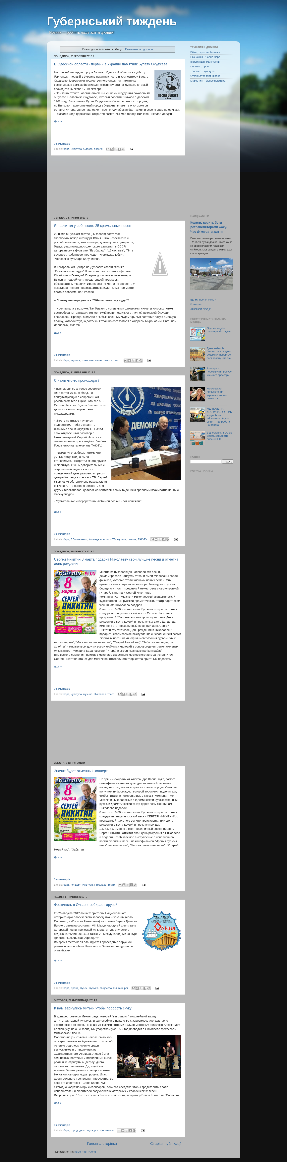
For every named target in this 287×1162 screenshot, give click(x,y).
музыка (75, 360)
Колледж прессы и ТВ (102, 539)
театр (116, 360)
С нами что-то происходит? (76, 380)
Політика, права (200, 66)
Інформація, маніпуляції (205, 61)
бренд (75, 988)
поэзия (98, 148)
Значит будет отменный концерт (81, 771)
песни (98, 360)
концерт (76, 884)
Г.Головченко (79, 539)
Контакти (195, 304)
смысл (108, 360)
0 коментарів (62, 143)
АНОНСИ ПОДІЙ (200, 309)
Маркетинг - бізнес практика (207, 80)
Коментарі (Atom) (85, 1151)
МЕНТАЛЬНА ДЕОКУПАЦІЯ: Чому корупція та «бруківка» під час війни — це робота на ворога (219, 416)
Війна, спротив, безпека (205, 52)
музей (83, 988)
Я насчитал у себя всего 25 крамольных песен (92, 226)
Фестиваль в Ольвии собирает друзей (85, 905)
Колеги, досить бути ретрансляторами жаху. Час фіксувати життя (208, 227)
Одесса (88, 148)
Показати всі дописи (139, 49)
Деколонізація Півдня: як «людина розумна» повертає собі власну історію (219, 353)
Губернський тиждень (112, 21)
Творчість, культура (202, 71)
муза (90, 1130)
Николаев (88, 360)
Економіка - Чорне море (205, 56)
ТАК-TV (142, 539)
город (74, 1130)
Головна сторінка (102, 1143)
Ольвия (118, 988)
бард (66, 148)
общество (106, 988)
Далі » (58, 121)
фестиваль (107, 1130)
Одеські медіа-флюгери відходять (219, 330)
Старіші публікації (165, 1143)
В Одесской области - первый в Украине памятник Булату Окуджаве (110, 64)
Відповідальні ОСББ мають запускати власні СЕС (219, 436)
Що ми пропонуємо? (203, 299)
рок (126, 988)
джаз (82, 1130)
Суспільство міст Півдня (205, 75)
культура (76, 148)
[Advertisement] (117, 186)
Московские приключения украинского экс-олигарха (217, 393)
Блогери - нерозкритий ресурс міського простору (219, 371)
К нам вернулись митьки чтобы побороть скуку (93, 1008)
